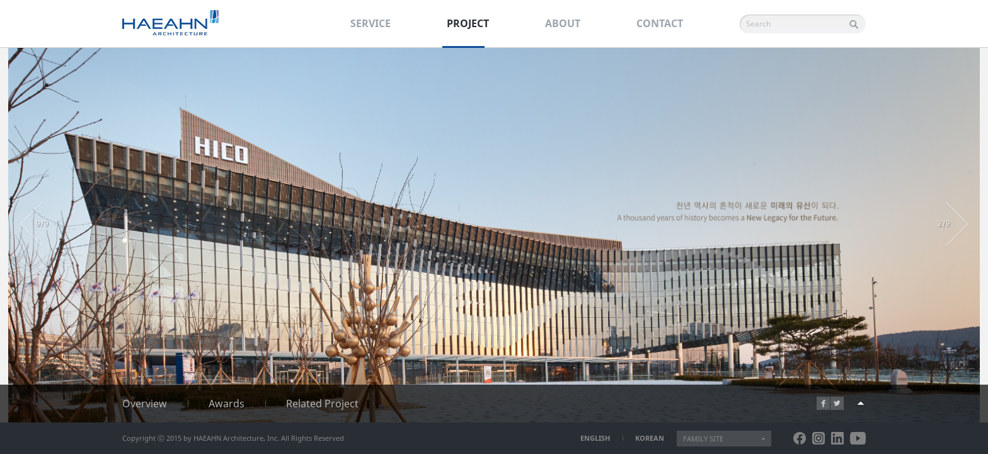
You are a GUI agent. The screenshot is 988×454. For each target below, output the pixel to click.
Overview (144, 403)
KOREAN (649, 438)
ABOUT (562, 23)
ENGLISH (595, 438)
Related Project (322, 403)
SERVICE (370, 23)
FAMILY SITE (703, 438)
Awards (226, 403)
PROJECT (468, 23)
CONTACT (659, 23)
